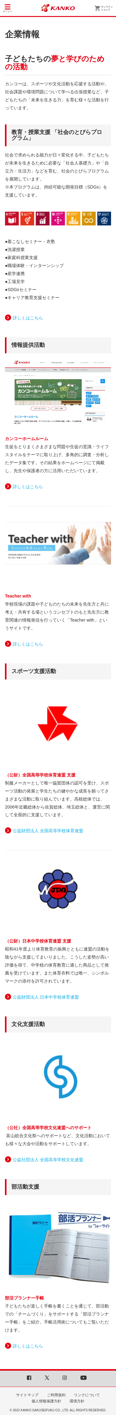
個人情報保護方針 (46, 1401)
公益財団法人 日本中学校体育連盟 (46, 997)
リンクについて (87, 1395)
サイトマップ (27, 1395)
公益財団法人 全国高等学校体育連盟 (48, 830)
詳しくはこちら (28, 317)
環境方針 (77, 1401)
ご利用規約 (56, 1395)
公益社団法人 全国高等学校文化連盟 (48, 1159)
